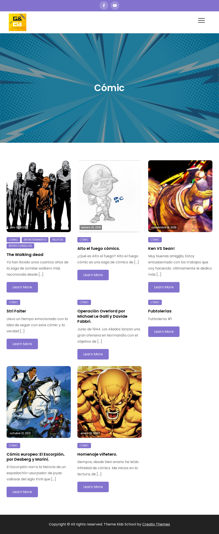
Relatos (57, 239)
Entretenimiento (35, 239)
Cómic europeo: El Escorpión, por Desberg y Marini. (36, 456)
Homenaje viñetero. (97, 454)
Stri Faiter (16, 311)
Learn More (22, 287)
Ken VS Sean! (161, 248)
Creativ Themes (156, 524)
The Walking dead (25, 254)
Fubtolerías (159, 311)
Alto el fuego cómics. (98, 248)
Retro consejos (20, 246)
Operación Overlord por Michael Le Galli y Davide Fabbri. (102, 316)
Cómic (13, 239)
